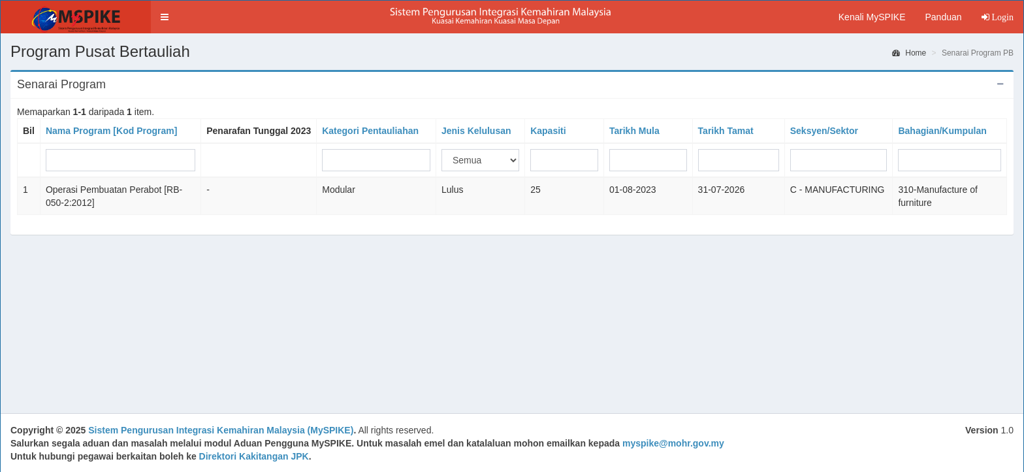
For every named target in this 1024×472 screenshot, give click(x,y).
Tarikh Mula (634, 131)
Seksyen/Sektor (824, 131)
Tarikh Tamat (726, 131)
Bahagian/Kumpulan (942, 131)
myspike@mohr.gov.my (673, 443)
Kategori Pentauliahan (370, 131)
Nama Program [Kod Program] (111, 131)
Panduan (943, 17)
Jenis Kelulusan (476, 131)
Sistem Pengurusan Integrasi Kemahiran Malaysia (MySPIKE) (220, 430)
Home (909, 53)
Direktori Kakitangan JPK (254, 456)
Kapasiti (548, 131)
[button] (164, 17)
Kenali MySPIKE (872, 17)
